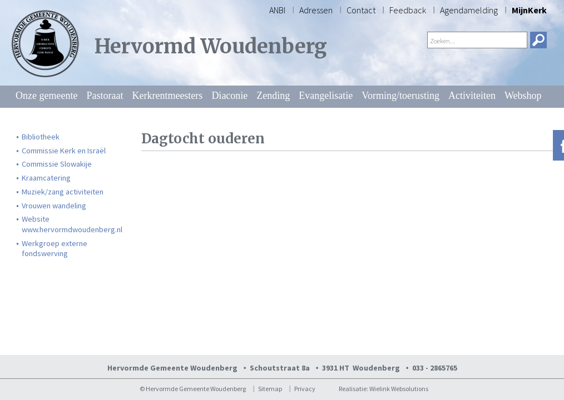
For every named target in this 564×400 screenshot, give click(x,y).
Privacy (304, 388)
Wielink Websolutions (398, 388)
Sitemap (270, 388)
